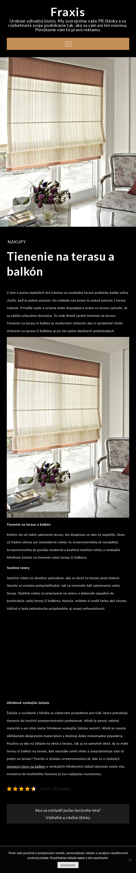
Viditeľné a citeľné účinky (68, 817)
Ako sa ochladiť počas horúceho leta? (68, 810)
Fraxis (68, 12)
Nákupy (17, 241)
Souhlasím (68, 865)
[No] (130, 860)
